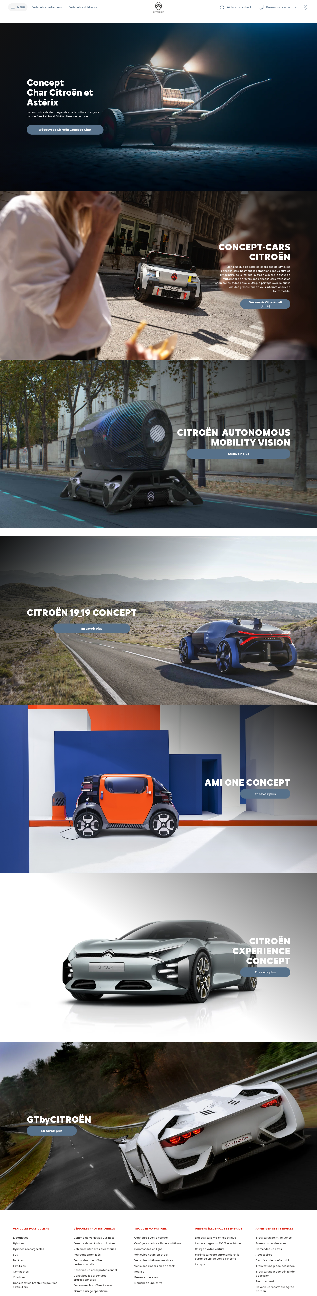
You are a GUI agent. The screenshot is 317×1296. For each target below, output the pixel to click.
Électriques (20, 1237)
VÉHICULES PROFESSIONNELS (94, 1228)
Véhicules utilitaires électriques (95, 1249)
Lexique (200, 1264)
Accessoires (264, 1254)
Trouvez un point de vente (274, 1237)
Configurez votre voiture (151, 1237)
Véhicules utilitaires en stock (153, 1260)
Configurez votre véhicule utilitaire (157, 1243)
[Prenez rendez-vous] (277, 7)
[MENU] (18, 7)
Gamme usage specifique (91, 1291)
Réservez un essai (146, 1277)
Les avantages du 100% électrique (218, 1243)
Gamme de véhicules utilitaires (94, 1243)
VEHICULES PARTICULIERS (31, 1228)
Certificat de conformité (272, 1260)
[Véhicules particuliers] (47, 7)
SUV (15, 1254)
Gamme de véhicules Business (94, 1237)
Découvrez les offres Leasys (93, 1285)
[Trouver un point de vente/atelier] (305, 7)
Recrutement (265, 1281)
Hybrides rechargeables (28, 1249)
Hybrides (18, 1243)
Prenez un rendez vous (271, 1243)
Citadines (19, 1277)
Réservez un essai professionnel (95, 1270)
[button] (235, 7)
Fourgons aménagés (87, 1254)
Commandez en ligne (148, 1249)
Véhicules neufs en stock (151, 1254)
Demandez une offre (148, 1283)
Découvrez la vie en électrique (215, 1237)
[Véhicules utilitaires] (83, 7)
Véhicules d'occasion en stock (154, 1266)
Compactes (21, 1271)
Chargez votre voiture (210, 1249)
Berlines (18, 1260)
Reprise (139, 1271)
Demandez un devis (269, 1249)
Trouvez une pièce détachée (275, 1266)
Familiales (19, 1266)
